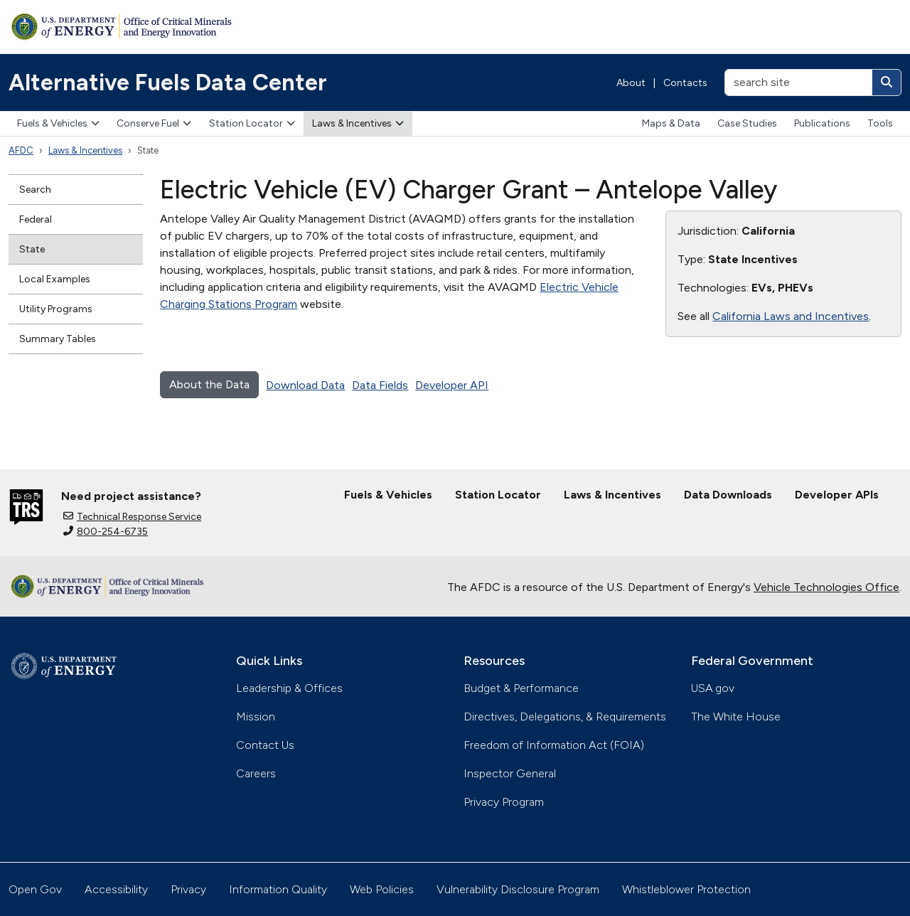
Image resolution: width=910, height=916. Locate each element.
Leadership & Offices (289, 688)
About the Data (209, 384)
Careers (256, 773)
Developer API (451, 385)
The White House (736, 716)
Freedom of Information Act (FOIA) (554, 745)
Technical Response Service (132, 517)
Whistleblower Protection (686, 889)
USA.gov (712, 688)
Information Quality (278, 889)
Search (35, 189)
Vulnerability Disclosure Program (518, 889)
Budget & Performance (521, 688)
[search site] (798, 82)
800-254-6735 (105, 532)
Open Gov (35, 889)
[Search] (886, 82)
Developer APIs (837, 494)
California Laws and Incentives (790, 316)
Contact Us (265, 745)
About (631, 83)
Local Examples (54, 279)
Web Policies (382, 889)
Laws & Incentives (358, 123)
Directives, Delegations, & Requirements (565, 716)
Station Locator (252, 123)
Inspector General (510, 773)
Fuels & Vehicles (58, 123)
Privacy (188, 889)
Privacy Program (504, 802)
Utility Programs (55, 309)
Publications (822, 123)
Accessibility (116, 889)
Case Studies (747, 123)
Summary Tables (57, 339)
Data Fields (380, 385)
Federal (35, 219)
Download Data (305, 385)
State (32, 249)
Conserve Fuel (154, 123)
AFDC (21, 150)
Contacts (685, 83)
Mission (255, 716)
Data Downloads (728, 494)
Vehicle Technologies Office (826, 587)
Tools (880, 123)
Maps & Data (671, 123)
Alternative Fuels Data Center (168, 82)
